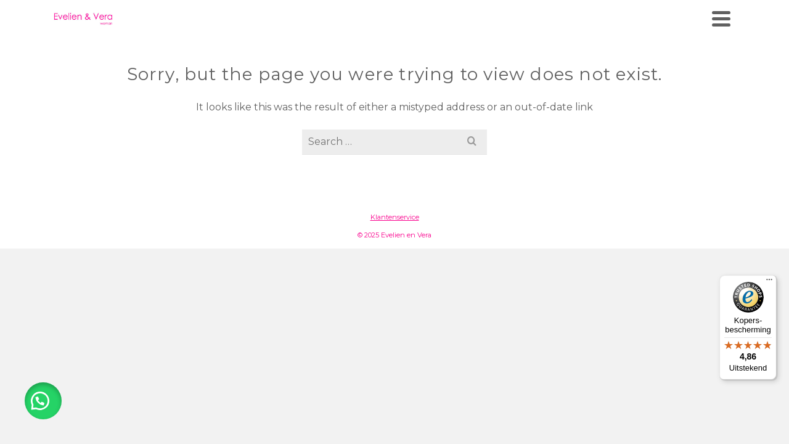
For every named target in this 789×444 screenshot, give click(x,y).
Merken (370, 53)
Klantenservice (394, 264)
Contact (668, 53)
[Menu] (769, 282)
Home (318, 53)
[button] (43, 400)
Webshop (443, 53)
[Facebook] (699, 11)
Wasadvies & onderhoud (557, 53)
